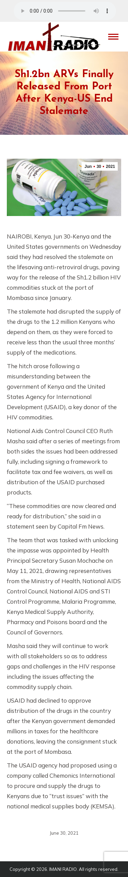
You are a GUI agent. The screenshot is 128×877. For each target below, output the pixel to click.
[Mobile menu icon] (113, 36)
